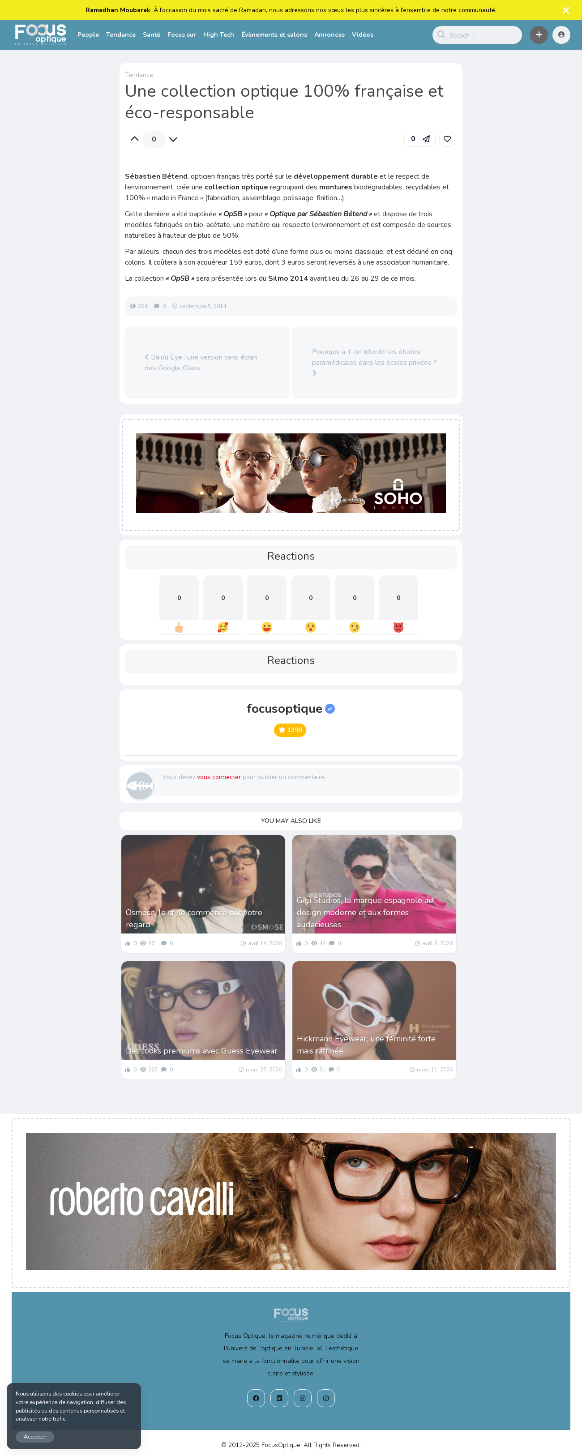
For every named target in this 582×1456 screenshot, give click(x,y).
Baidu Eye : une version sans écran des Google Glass (201, 362)
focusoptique (291, 708)
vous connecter (219, 777)
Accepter (35, 1436)
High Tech (218, 34)
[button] (539, 35)
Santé (151, 34)
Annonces (329, 34)
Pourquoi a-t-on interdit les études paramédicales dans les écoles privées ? (374, 362)
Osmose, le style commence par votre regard (194, 918)
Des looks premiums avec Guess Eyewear (202, 1050)
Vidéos (362, 34)
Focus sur (181, 34)
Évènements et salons (274, 34)
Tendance (121, 34)
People (88, 34)
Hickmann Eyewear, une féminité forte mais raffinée (366, 1044)
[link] (447, 139)
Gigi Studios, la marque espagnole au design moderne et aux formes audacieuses (365, 912)
